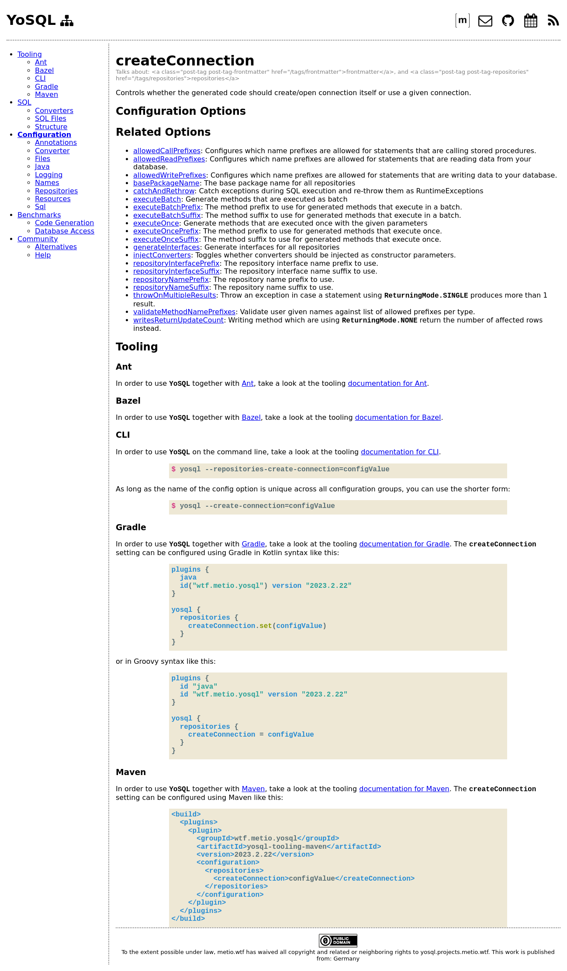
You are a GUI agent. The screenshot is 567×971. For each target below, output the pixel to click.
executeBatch (157, 199)
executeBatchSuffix (167, 215)
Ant (41, 62)
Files (42, 158)
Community (37, 239)
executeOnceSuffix (166, 239)
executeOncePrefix (166, 231)
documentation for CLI (400, 452)
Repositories (56, 191)
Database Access (64, 231)
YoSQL (31, 20)
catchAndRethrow (163, 191)
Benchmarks (39, 215)
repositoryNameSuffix (171, 287)
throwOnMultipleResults (174, 296)
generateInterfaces (166, 247)
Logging (48, 175)
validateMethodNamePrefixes (184, 312)
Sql (40, 206)
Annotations (56, 142)
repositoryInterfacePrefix (176, 263)
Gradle (46, 86)
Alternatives (56, 247)
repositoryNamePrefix (171, 279)
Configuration (44, 134)
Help (43, 255)
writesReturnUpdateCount (178, 320)
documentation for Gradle (404, 544)
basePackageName (166, 183)
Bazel (44, 70)
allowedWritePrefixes (169, 175)
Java (42, 166)
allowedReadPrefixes (169, 159)
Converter (52, 151)
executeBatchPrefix (167, 207)
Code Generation (64, 223)
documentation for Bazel (398, 418)
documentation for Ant (387, 384)
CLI (40, 78)
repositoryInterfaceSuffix (176, 271)
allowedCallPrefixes (167, 151)
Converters (54, 110)
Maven (46, 94)
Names (47, 182)
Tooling (29, 54)
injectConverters (162, 255)
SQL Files (50, 118)
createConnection (185, 60)
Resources (53, 199)
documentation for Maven (404, 789)
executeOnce (156, 223)
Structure (51, 127)
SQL (24, 102)
